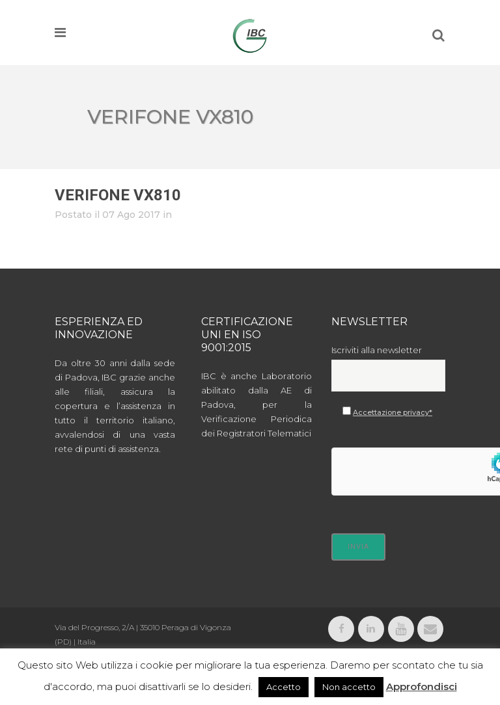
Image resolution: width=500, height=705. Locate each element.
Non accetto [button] (349, 687)
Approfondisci (421, 686)
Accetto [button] (283, 687)
